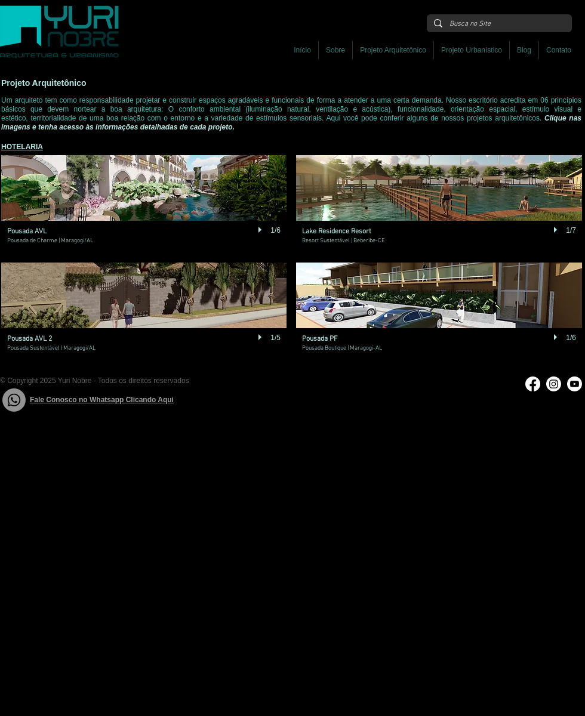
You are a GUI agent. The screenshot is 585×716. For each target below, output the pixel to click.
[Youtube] (574, 383)
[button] (393, 50)
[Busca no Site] (498, 24)
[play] (261, 230)
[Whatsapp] (14, 400)
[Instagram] (553, 383)
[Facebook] (532, 383)
